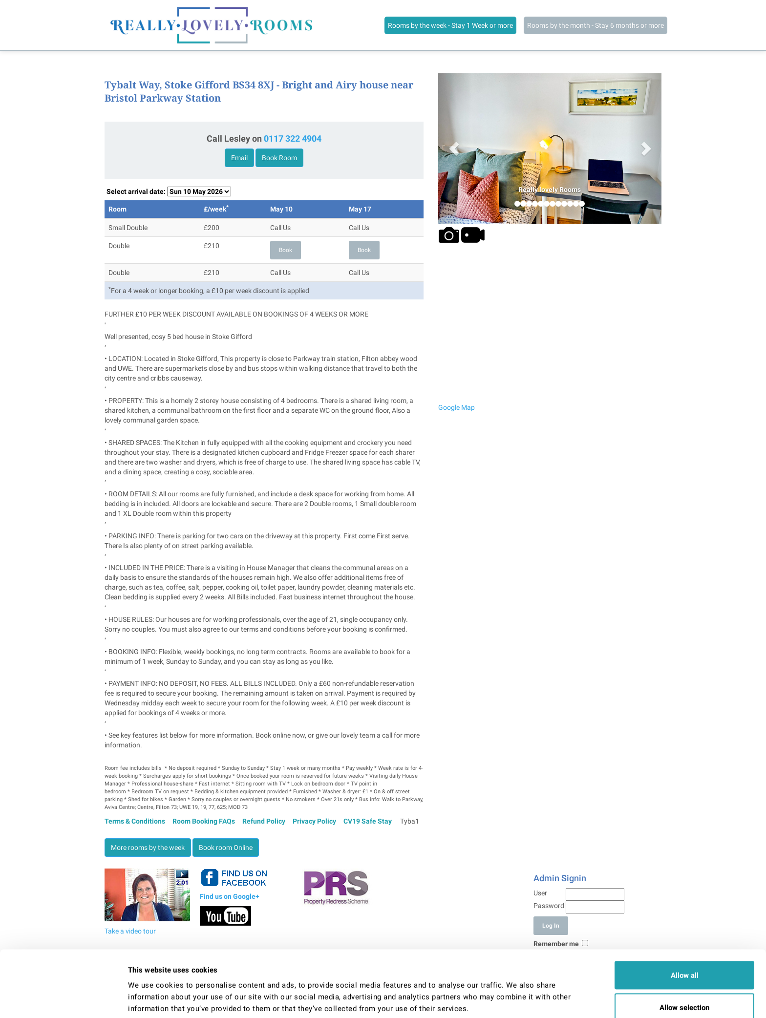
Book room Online (226, 847)
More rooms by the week (148, 847)
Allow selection (684, 960)
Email (239, 158)
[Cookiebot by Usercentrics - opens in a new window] (63, 999)
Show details (504, 993)
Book (285, 250)
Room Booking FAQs (203, 821)
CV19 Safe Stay (367, 821)
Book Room (279, 158)
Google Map (456, 407)
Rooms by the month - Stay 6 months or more (595, 25)
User (540, 893)
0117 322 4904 (292, 138)
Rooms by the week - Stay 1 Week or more (450, 25)
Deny (684, 992)
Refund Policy (263, 821)
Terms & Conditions (135, 821)
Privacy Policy (314, 821)
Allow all (685, 928)
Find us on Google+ (229, 896)
